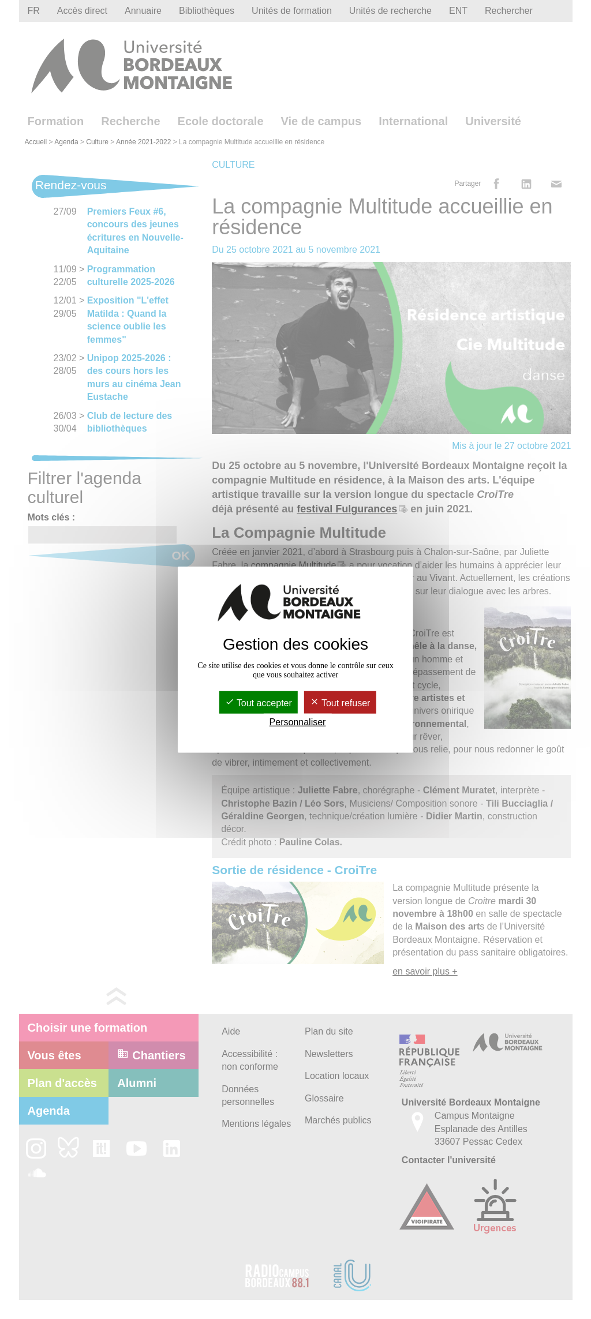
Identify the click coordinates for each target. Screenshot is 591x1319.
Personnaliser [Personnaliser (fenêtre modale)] (298, 722)
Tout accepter (258, 703)
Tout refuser (340, 703)
